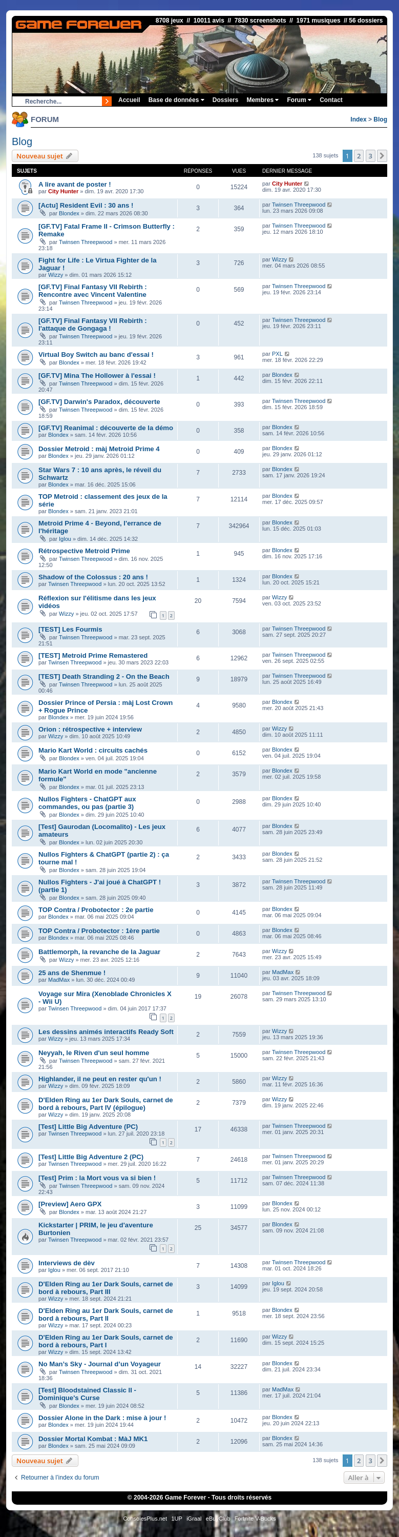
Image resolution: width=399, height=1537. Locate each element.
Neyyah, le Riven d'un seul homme (93, 1053)
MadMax (59, 980)
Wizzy (55, 275)
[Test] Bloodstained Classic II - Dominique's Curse (87, 1394)
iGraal (193, 1518)
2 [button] (359, 155)
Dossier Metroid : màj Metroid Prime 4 (99, 449)
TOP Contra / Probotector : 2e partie (95, 910)
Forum (299, 100)
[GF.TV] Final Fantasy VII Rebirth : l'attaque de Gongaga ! (92, 324)
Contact (331, 100)
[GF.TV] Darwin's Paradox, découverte (99, 402)
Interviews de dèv (66, 1263)
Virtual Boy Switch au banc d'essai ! (96, 354)
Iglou (65, 539)
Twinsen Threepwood (298, 204)
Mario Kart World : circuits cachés (93, 750)
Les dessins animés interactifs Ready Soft (106, 1032)
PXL (277, 354)
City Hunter (63, 191)
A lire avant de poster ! (74, 184)
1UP (176, 1518)
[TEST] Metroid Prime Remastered (93, 655)
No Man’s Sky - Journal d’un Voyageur (99, 1364)
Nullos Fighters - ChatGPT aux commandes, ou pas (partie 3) (87, 803)
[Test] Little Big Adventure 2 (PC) (90, 1157)
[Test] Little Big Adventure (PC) (88, 1126)
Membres (262, 100)
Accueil (129, 100)
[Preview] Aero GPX (69, 1204)
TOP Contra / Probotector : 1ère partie (99, 931)
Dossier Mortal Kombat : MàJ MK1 (93, 1439)
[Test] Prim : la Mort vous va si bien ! (97, 1178)
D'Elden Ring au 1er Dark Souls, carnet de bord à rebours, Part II (105, 1314)
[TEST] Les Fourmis (70, 629)
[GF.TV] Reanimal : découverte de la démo (105, 428)
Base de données (176, 100)
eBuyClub (218, 1518)
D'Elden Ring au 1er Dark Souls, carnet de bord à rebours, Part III (105, 1288)
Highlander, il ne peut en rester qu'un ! (99, 1079)
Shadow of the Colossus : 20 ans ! (93, 577)
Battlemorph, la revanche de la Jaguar (99, 952)
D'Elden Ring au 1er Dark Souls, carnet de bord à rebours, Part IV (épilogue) (105, 1103)
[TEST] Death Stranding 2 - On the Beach (104, 676)
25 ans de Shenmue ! (72, 973)
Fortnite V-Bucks (255, 1518)
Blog (380, 119)
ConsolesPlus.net (145, 1518)
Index (358, 119)
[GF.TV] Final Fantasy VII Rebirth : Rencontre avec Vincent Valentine (92, 290)
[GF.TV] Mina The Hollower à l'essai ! (97, 375)
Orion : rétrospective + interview (90, 729)
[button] (382, 156)
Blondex (69, 213)
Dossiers (226, 100)
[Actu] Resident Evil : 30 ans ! (85, 205)
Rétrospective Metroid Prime (84, 551)
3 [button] (370, 155)
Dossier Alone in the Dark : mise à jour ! (102, 1418)
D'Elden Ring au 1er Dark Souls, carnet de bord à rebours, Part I (105, 1341)
